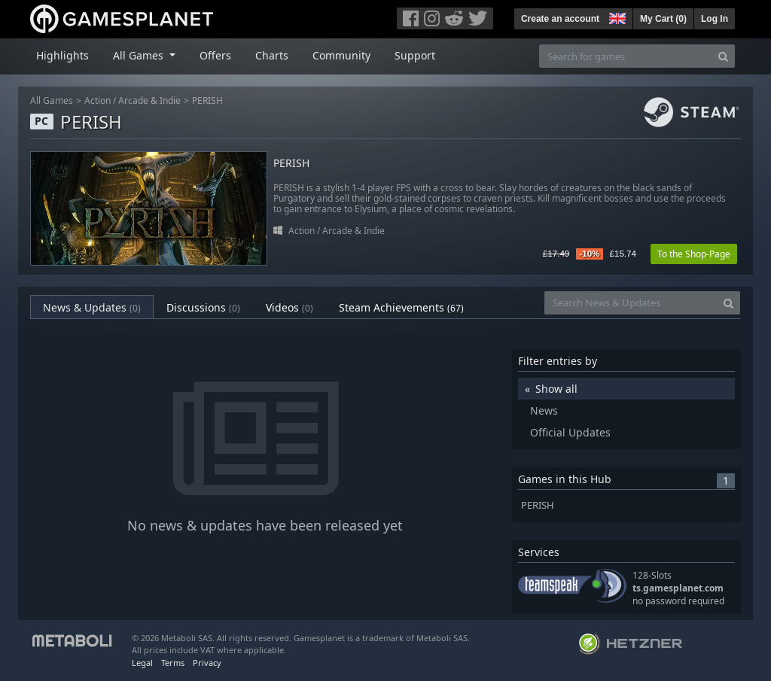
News (544, 410)
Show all (556, 389)
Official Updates (570, 432)
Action (97, 100)
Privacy (207, 662)
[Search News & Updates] (631, 303)
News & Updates (92, 307)
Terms (172, 662)
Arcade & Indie (149, 100)
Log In (714, 19)
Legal (142, 662)
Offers (215, 55)
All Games (51, 100)
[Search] (723, 56)
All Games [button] (139, 55)
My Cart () (663, 19)
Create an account (560, 19)
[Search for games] (625, 56)
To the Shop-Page (693, 254)
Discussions (203, 307)
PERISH (207, 100)
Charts (271, 55)
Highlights (62, 55)
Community (341, 55)
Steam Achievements (401, 307)
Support (415, 55)
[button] (616, 16)
